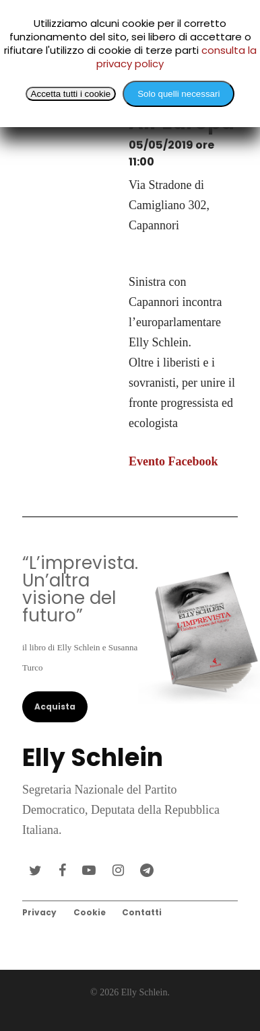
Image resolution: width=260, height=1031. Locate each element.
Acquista (54, 706)
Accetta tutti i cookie (71, 94)
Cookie (89, 912)
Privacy (39, 912)
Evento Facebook (173, 461)
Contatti (142, 912)
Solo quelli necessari (178, 94)
